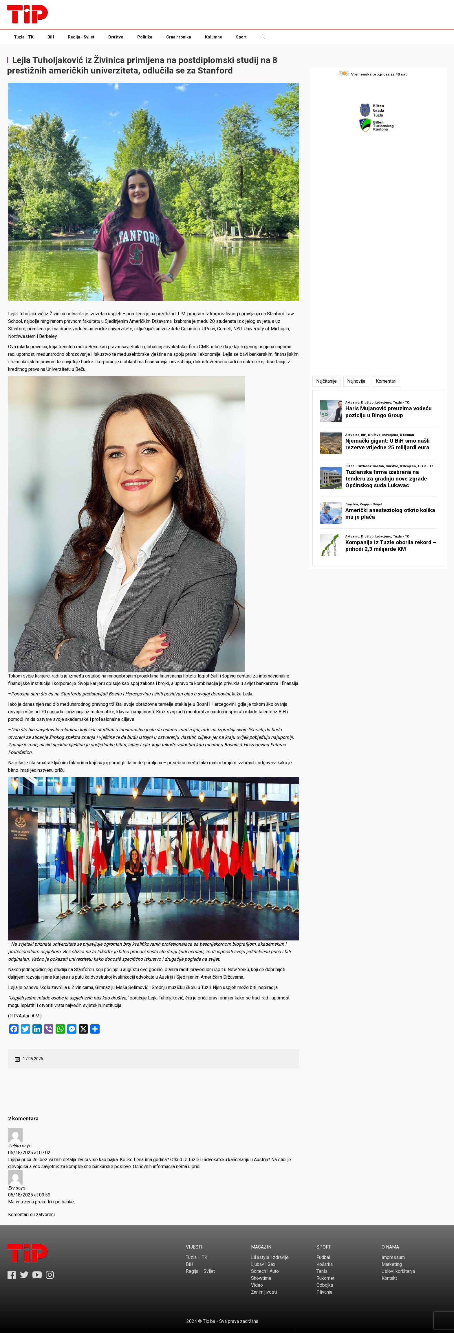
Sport (241, 37)
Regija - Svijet (81, 37)
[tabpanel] (378, 478)
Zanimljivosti (264, 1292)
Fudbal (323, 1257)
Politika (144, 37)
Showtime (261, 1278)
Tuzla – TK (196, 1257)
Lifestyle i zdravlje (270, 1257)
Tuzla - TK (24, 37)
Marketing (392, 1264)
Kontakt (389, 1278)
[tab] (326, 381)
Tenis (321, 1271)
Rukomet (325, 1278)
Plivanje (324, 1292)
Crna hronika (178, 37)
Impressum (393, 1257)
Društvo (115, 37)
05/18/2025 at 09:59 (29, 1195)
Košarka (324, 1264)
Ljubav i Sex (263, 1264)
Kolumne (213, 37)
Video (257, 1285)
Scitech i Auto (265, 1271)
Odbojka (324, 1285)
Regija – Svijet (200, 1271)
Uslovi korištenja (398, 1271)
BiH (50, 37)
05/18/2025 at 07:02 (29, 1152)
